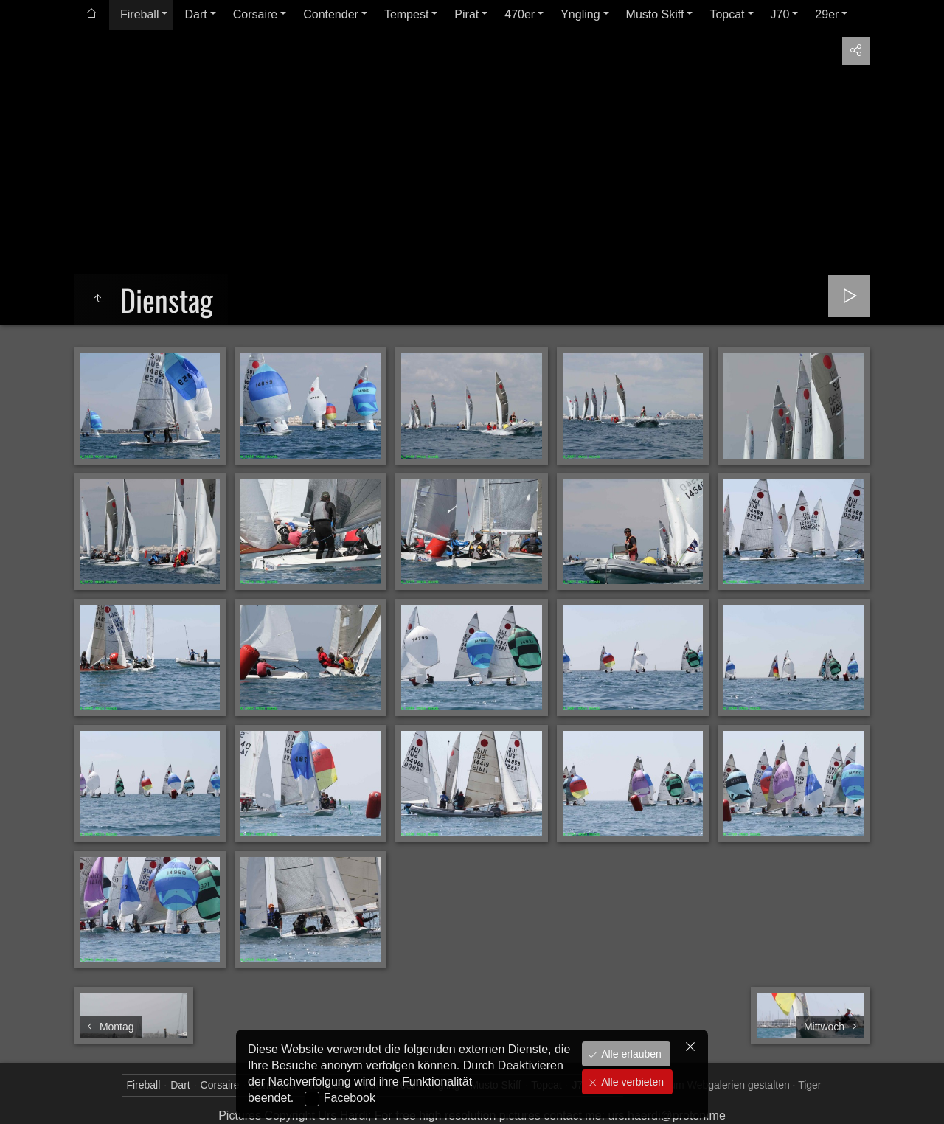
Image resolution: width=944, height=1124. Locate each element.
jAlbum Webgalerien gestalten (721, 1085)
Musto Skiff (655, 14)
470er (519, 14)
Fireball (139, 14)
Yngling (580, 14)
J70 (780, 14)
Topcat (726, 14)
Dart (195, 14)
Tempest (406, 14)
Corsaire (255, 14)
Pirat (466, 14)
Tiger (809, 1085)
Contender (330, 14)
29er (827, 14)
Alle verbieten (631, 1082)
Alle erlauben (630, 1054)
